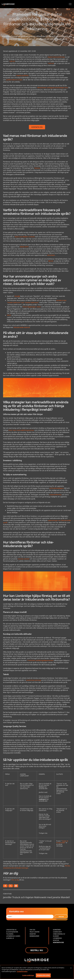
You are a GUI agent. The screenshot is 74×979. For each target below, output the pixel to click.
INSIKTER (33, 934)
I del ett (12, 61)
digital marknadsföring (56, 57)
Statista (37, 168)
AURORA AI (10, 938)
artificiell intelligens (56, 488)
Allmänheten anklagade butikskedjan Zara (52, 88)
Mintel (50, 261)
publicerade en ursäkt (14, 80)
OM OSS (32, 930)
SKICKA (61, 917)
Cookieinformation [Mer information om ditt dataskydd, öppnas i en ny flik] (22, 971)
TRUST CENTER (34, 932)
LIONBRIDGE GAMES (13, 936)
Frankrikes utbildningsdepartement (40, 660)
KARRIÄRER (57, 930)
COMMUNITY (57, 932)
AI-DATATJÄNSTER (12, 932)
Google (17, 296)
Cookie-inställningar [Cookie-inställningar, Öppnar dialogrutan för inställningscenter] (28, 975)
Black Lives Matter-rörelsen (25, 237)
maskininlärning (55, 494)
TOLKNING (9, 934)
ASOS (9, 315)
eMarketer (51, 255)
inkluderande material (22, 327)
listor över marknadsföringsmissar (21, 430)
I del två (50, 63)
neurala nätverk (23, 559)
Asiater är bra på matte (62, 842)
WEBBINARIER (34, 936)
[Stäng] (71, 968)
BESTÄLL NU (36, 950)
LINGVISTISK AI (11, 930)
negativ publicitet (22, 75)
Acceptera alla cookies (43, 975)
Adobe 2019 (24, 247)
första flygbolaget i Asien (32, 307)
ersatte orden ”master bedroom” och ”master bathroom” (36, 301)
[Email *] (30, 916)
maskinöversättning (33, 680)
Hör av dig (15, 880)
